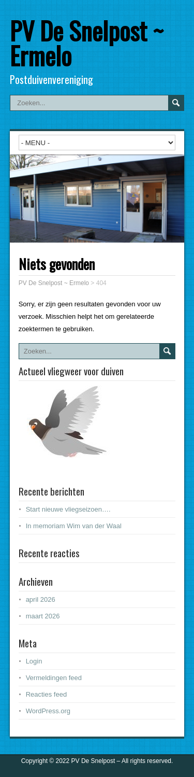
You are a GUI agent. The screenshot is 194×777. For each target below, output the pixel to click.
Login (34, 661)
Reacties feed (46, 694)
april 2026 (40, 599)
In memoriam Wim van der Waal (74, 526)
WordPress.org (48, 711)
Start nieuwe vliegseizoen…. (68, 509)
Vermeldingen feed (54, 678)
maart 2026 (43, 616)
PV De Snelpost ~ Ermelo (86, 43)
